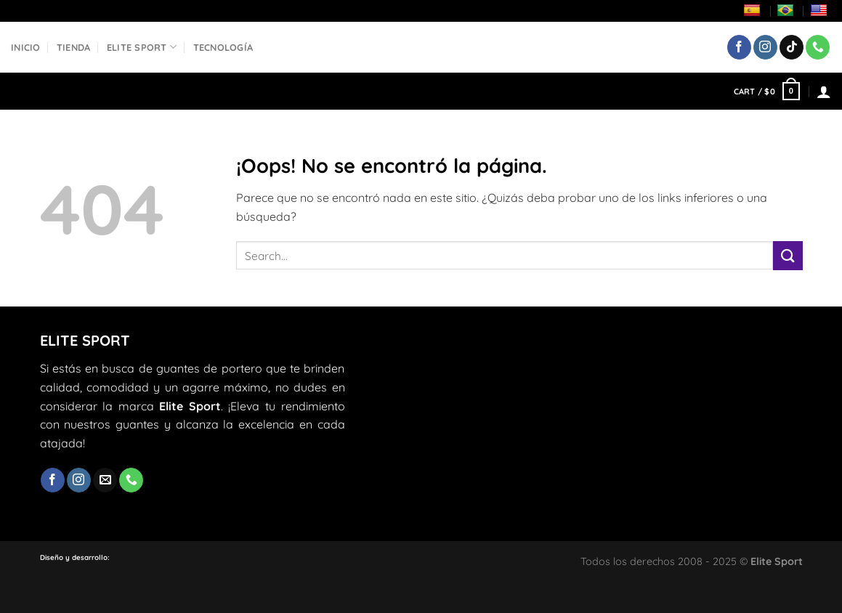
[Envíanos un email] (105, 480)
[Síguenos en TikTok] (791, 47)
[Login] (824, 91)
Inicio (26, 47)
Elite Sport (142, 47)
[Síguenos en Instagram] (765, 47)
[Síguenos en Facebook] (739, 47)
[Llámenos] (818, 47)
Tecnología (223, 47)
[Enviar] (787, 255)
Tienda (74, 47)
